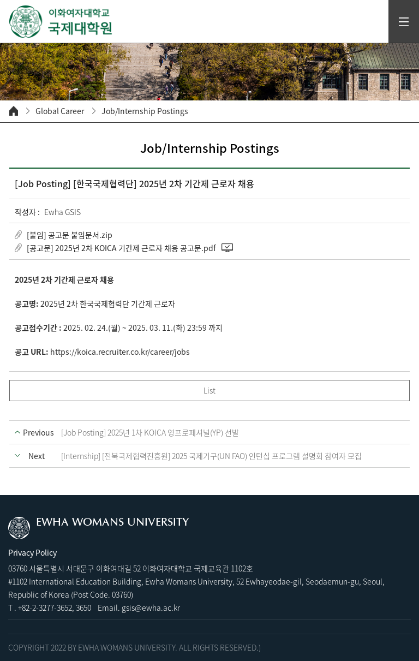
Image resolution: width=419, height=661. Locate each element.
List (209, 390)
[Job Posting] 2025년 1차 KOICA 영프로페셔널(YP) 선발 (150, 432)
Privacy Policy (32, 552)
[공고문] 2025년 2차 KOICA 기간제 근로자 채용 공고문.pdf (121, 247)
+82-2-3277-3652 (45, 607)
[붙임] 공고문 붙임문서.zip (69, 234)
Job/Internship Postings (144, 111)
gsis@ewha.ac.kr (151, 607)
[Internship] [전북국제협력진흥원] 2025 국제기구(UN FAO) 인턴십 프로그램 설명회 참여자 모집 (211, 455)
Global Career (59, 111)
